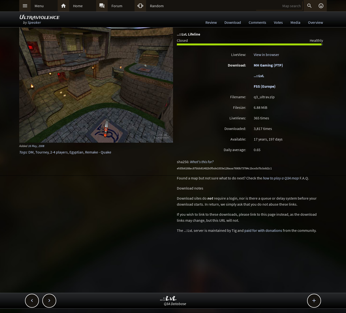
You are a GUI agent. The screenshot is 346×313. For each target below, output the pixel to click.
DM (31, 152)
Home (78, 5)
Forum (116, 5)
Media (295, 22)
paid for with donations (263, 230)
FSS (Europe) (265, 86)
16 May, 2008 (36, 146)
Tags (23, 152)
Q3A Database (175, 303)
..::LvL (259, 75)
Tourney (42, 152)
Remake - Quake (98, 152)
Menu (39, 5)
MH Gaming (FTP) (268, 65)
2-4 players (59, 152)
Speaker (34, 22)
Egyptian (76, 152)
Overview (315, 22)
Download (232, 22)
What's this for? (202, 161)
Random (157, 5)
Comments (257, 22)
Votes (278, 22)
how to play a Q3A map (281, 178)
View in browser (266, 54)
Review (211, 22)
